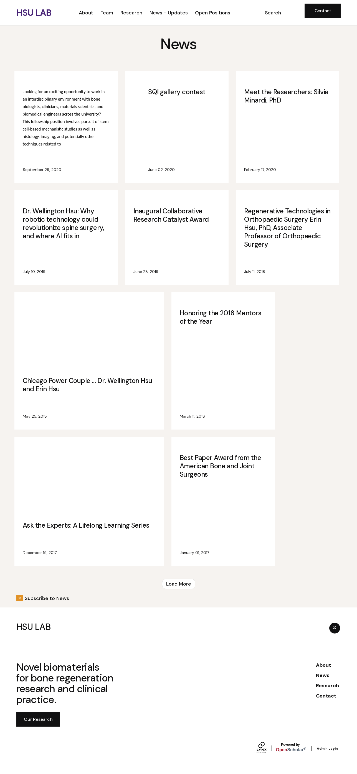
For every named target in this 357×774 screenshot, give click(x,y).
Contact (323, 11)
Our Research (38, 719)
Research (131, 12)
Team (106, 12)
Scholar (290, 747)
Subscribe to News (47, 598)
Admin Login (327, 748)
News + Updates (169, 12)
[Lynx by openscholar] (266, 748)
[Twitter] (334, 628)
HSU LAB (33, 13)
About (86, 12)
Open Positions (212, 12)
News (323, 675)
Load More (178, 584)
